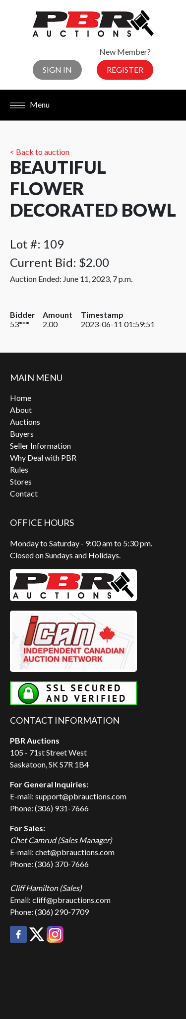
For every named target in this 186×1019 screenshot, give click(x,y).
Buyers (22, 433)
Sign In (57, 69)
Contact (24, 493)
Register (125, 69)
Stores (21, 481)
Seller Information (40, 445)
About (21, 409)
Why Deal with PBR (43, 457)
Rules (19, 469)
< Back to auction (39, 151)
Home (20, 397)
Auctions (25, 421)
